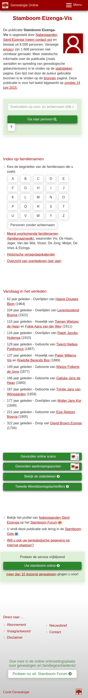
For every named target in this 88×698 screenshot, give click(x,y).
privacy (8, 49)
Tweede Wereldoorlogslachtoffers (42, 486)
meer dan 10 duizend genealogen (31, 574)
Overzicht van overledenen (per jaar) (34, 261)
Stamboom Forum (43, 522)
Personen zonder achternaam (33, 225)
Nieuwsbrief (58, 625)
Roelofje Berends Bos (33, 360)
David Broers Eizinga (65, 423)
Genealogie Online (24, 5)
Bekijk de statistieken (42, 476)
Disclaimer (15, 637)
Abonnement (16, 624)
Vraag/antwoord (18, 631)
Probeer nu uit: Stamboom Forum (42, 674)
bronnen (50, 78)
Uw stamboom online (42, 565)
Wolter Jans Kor (69, 400)
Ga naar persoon (42, 119)
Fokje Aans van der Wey (43, 326)
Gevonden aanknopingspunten (47, 466)
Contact (55, 632)
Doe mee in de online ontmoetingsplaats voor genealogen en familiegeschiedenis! (42, 663)
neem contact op (38, 39)
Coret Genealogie (16, 692)
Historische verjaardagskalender (31, 254)
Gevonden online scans (50, 456)
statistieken (63, 68)
